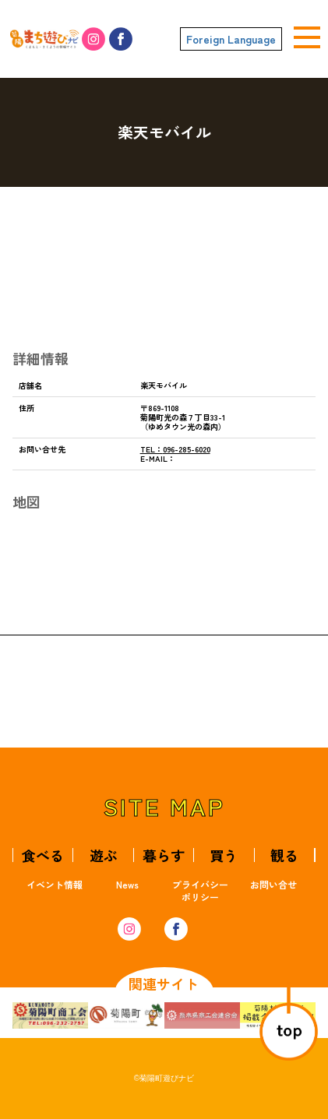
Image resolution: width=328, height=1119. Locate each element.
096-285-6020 (175, 449)
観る (284, 855)
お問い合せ (273, 884)
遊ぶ (104, 855)
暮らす (164, 855)
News (127, 884)
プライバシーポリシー (200, 890)
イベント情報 (54, 884)
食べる (43, 855)
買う (224, 855)
